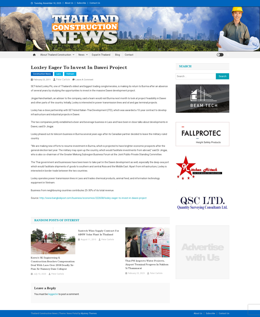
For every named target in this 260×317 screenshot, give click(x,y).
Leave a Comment (84, 79)
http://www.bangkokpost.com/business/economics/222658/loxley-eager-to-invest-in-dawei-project (93, 198)
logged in (53, 294)
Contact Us (95, 3)
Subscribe (81, 3)
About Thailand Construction (55, 54)
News (81, 54)
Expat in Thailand (101, 54)
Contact (129, 54)
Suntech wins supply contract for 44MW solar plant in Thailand (98, 232)
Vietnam (70, 74)
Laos (58, 74)
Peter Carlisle (63, 79)
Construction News (42, 74)
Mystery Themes (89, 313)
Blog (117, 54)
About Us (69, 3)
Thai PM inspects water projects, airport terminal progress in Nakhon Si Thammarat (146, 264)
